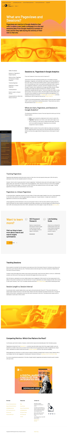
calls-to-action (56, 204)
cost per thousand (33, 354)
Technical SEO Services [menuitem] (39, 2)
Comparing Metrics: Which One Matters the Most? (15, 96)
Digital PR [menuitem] (48, 2)
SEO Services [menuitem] (8, 412)
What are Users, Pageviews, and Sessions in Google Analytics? (15, 79)
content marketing (51, 99)
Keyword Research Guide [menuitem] (24, 408)
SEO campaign (39, 107)
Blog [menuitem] (21, 404)
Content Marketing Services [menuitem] (28, 2)
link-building (43, 99)
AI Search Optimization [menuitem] (6, 2)
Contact (35, 420)
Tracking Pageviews (13, 83)
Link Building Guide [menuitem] (23, 410)
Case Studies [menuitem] (22, 406)
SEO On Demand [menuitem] (23, 414)
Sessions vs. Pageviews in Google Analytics (14, 74)
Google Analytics (48, 101)
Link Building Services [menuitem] (17, 2)
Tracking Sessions (13, 89)
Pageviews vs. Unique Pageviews (13, 86)
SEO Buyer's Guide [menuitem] (23, 412)
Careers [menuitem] (21, 416)
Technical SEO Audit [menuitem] (9, 414)
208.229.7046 (36, 419)
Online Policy (36, 431)
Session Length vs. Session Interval (14, 92)
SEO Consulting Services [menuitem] (10, 410)
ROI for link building (41, 286)
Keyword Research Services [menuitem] (11, 406)
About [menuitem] (16, 6)
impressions (23, 351)
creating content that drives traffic (49, 359)
